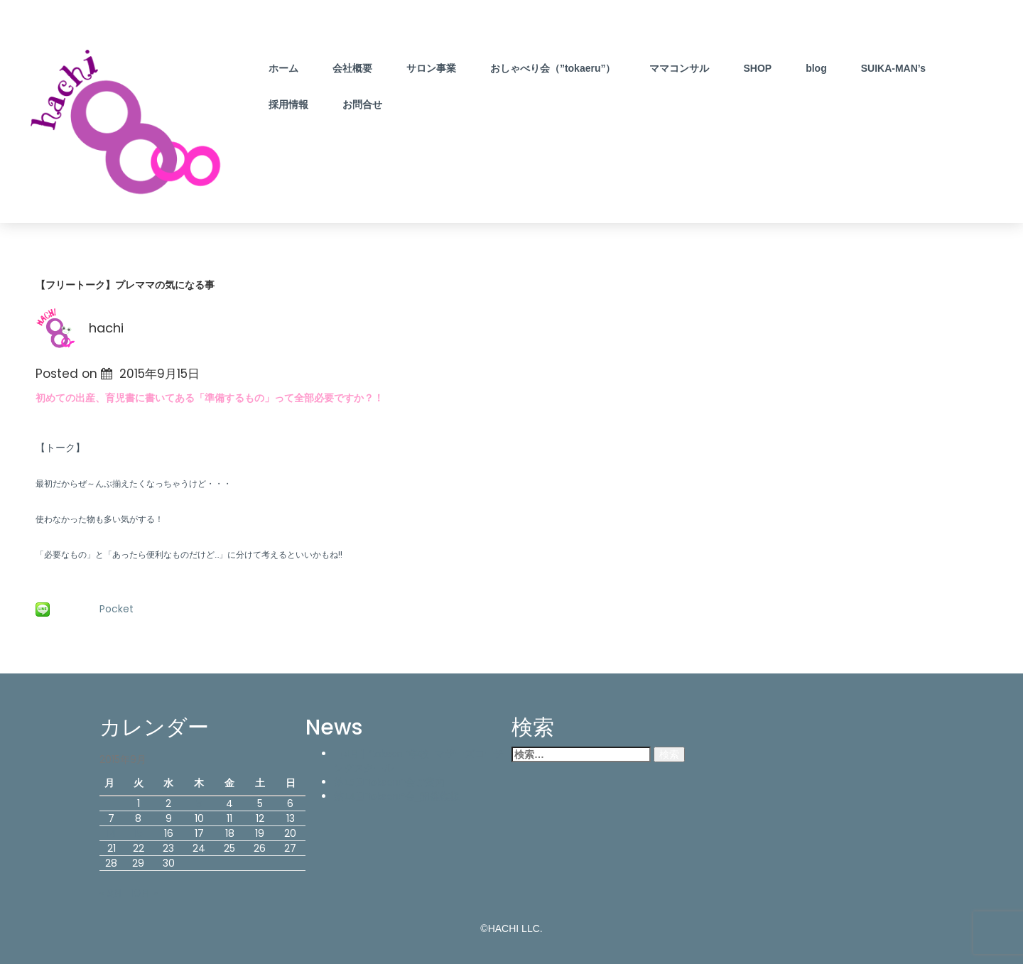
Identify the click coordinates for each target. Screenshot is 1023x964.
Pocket (116, 609)
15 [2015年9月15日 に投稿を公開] (138, 833)
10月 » (144, 893)
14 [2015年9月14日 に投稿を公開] (112, 833)
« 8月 (111, 893)
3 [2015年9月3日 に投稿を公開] (199, 803)
